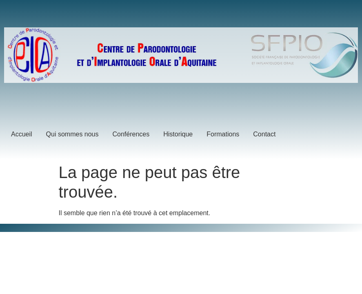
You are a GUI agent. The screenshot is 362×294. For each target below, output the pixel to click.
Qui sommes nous (72, 134)
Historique (178, 134)
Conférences (131, 134)
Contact (264, 134)
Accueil (21, 134)
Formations (223, 134)
